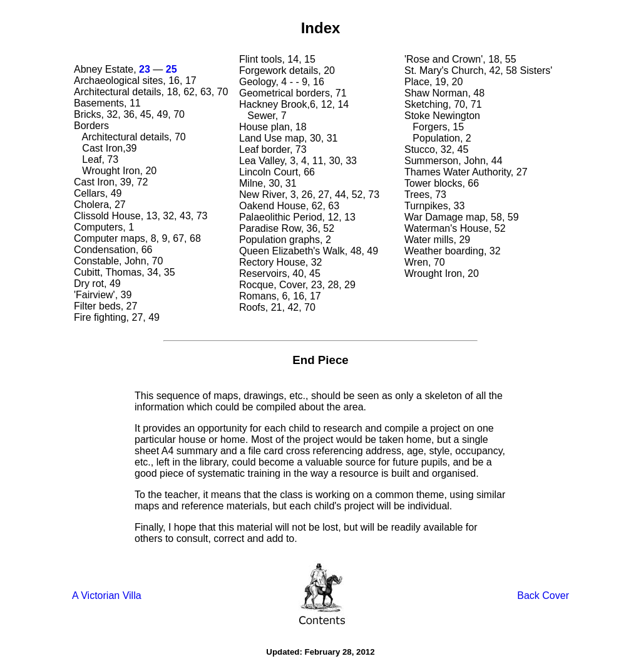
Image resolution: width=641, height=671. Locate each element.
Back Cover (543, 595)
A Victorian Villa (106, 595)
